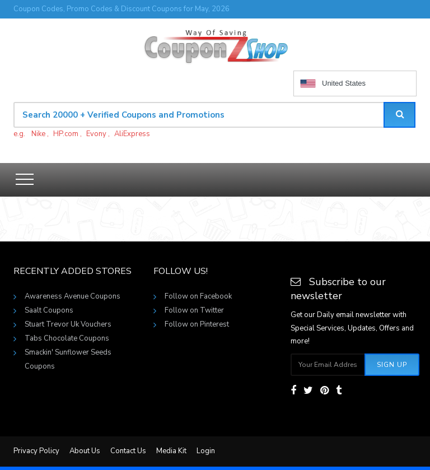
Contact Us (128, 451)
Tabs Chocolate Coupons (67, 338)
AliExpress (132, 134)
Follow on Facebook (198, 296)
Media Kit (171, 451)
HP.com (65, 134)
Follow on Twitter (194, 310)
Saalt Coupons (49, 310)
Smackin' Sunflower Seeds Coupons (68, 353)
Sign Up (392, 364)
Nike (38, 134)
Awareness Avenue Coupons (72, 296)
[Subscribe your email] (328, 364)
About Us (84, 451)
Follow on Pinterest (197, 324)
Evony (96, 134)
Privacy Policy (36, 451)
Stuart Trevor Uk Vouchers (68, 324)
